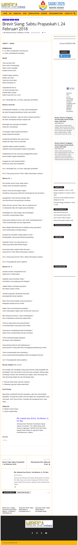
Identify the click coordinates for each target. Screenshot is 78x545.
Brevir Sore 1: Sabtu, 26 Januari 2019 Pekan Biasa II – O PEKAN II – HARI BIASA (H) (9, 510)
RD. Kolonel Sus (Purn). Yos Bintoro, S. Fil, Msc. (17, 32)
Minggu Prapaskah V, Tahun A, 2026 (63, 190)
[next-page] (49, 492)
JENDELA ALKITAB (34, 13)
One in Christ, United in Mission (62, 217)
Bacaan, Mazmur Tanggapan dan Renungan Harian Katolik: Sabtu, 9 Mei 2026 (64, 119)
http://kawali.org (18, 475)
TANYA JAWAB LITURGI (56, 13)
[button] (74, 13)
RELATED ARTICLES (9, 492)
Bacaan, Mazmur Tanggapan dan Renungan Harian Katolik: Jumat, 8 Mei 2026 (64, 145)
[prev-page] (47, 492)
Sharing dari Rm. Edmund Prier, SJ (40, 463)
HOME (5, 13)
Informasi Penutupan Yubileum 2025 (63, 220)
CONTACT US (69, 13)
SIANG (16, 19)
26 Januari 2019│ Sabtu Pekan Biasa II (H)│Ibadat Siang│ (42, 509)
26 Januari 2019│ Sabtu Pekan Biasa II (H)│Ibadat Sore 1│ (26, 509)
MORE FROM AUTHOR (23, 492)
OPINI (25, 13)
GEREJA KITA (17, 13)
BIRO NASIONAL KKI (60, 209)
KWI (10, 13)
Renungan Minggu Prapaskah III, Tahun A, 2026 (64, 203)
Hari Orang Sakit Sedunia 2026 (62, 215)
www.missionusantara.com (61, 212)
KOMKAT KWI (58, 187)
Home (3, 17)
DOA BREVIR (10, 17)
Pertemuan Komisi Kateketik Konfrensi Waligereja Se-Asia (64, 199)
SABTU (16, 17)
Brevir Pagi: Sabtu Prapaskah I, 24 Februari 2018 (13, 463)
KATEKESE (44, 13)
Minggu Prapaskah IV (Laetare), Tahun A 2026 (65, 194)
